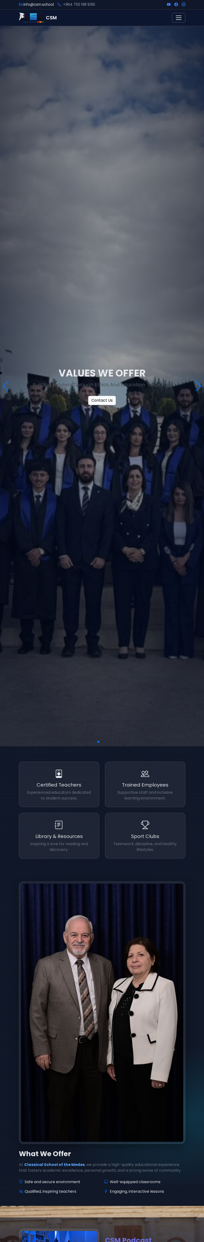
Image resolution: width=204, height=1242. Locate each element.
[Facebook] (176, 4)
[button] (98, 742)
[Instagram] (183, 4)
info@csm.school (38, 4)
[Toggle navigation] (178, 17)
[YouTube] (169, 4)
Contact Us (102, 400)
